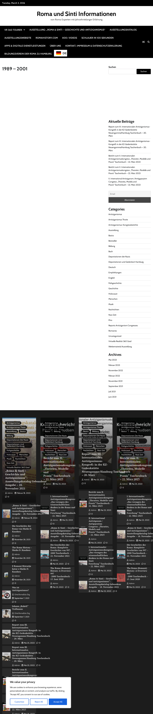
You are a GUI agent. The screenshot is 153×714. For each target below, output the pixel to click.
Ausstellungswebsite (17, 37)
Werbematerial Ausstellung (120, 346)
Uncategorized (115, 336)
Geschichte (113, 288)
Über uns (55, 45)
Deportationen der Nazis (119, 256)
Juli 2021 (112, 391)
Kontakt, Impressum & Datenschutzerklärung (93, 45)
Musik (111, 304)
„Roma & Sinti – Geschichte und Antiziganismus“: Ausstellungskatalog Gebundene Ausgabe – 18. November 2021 (26, 479)
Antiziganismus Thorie (118, 219)
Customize (19, 701)
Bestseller (113, 241)
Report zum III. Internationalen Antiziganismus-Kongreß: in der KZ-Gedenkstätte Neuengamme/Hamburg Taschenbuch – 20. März (31, 630)
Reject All (39, 701)
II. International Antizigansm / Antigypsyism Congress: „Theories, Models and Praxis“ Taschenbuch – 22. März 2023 (128, 181)
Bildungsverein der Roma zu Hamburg (28, 53)
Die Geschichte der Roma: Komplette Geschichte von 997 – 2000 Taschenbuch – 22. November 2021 (61, 548)
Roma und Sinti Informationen (76, 13)
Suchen (112, 67)
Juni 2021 (112, 397)
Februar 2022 (114, 376)
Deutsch (112, 267)
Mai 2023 (113, 360)
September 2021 (116, 386)
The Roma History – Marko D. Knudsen (22, 548)
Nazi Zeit (112, 315)
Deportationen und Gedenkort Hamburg (126, 262)
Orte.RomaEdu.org (21, 593)
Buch (111, 251)
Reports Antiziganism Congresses (123, 325)
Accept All (58, 701)
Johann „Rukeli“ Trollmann (20, 606)
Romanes (113, 331)
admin (9, 493)
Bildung (112, 246)
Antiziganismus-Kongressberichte (123, 225)
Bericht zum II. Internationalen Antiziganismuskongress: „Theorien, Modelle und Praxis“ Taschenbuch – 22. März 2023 (129, 159)
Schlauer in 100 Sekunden (97, 37)
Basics (111, 235)
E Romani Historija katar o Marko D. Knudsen (21, 568)
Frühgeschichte (115, 283)
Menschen (113, 299)
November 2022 (116, 370)
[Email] (130, 194)
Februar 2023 (114, 365)
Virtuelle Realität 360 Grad (120, 341)
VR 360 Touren (13, 29)
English (112, 278)
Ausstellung (114, 230)
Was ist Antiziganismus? (20, 587)
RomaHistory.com (47, 37)
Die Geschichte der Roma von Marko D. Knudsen (22, 528)
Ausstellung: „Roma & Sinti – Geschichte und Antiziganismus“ (67, 29)
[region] (38, 692)
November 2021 (116, 381)
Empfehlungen (115, 272)
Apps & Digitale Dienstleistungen (24, 45)
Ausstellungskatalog (123, 29)
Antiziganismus (115, 214)
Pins (110, 320)
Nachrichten (114, 309)
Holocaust (113, 294)
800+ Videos (69, 37)
